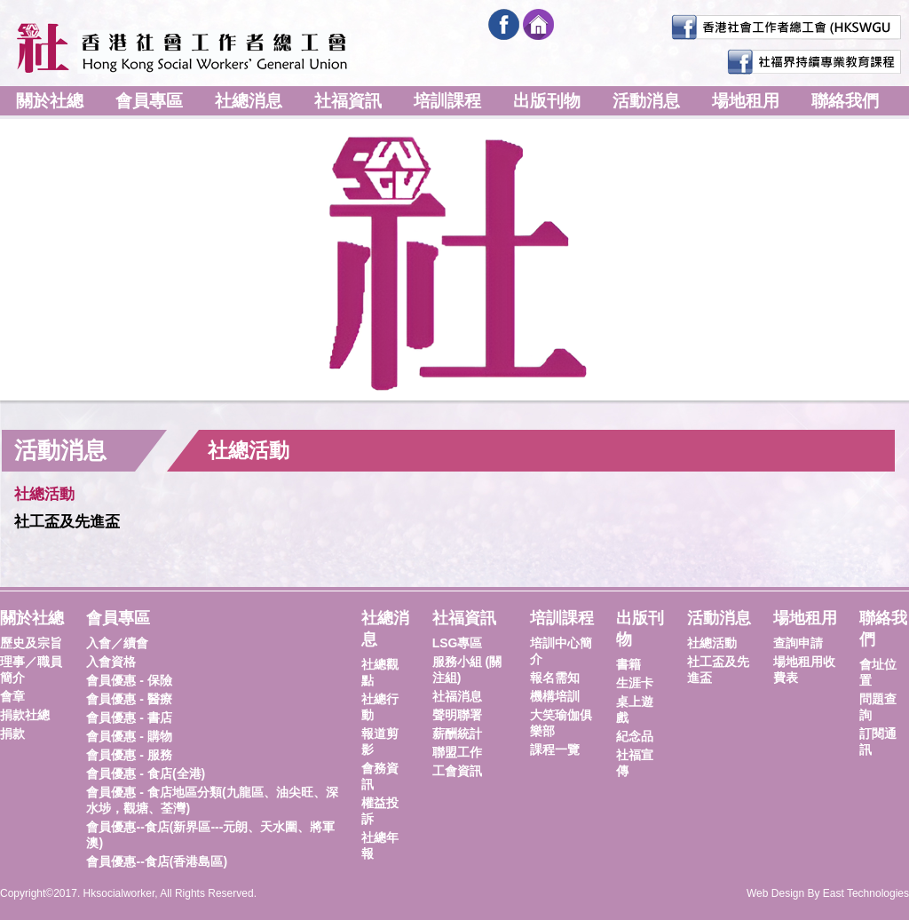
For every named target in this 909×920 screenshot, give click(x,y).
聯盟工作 (457, 752)
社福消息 (457, 696)
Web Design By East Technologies (828, 893)
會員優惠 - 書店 (128, 717)
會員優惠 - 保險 (128, 680)
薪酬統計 (457, 733)
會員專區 (149, 100)
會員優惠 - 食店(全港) (145, 773)
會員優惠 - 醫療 (128, 699)
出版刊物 (547, 100)
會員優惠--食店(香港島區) (156, 861)
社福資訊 (348, 100)
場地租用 (745, 100)
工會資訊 (457, 771)
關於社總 (49, 100)
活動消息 (646, 100)
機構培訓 (555, 696)
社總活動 (44, 494)
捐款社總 (25, 715)
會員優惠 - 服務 (128, 755)
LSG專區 (457, 643)
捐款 (12, 733)
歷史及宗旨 (31, 643)
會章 (12, 696)
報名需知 (555, 677)
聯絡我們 (845, 100)
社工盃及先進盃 (67, 521)
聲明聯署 (457, 715)
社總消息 (248, 100)
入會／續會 (117, 643)
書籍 (628, 664)
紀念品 (634, 736)
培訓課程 (447, 100)
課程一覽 (555, 749)
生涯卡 (634, 683)
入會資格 (111, 661)
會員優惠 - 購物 (128, 736)
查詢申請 (798, 643)
